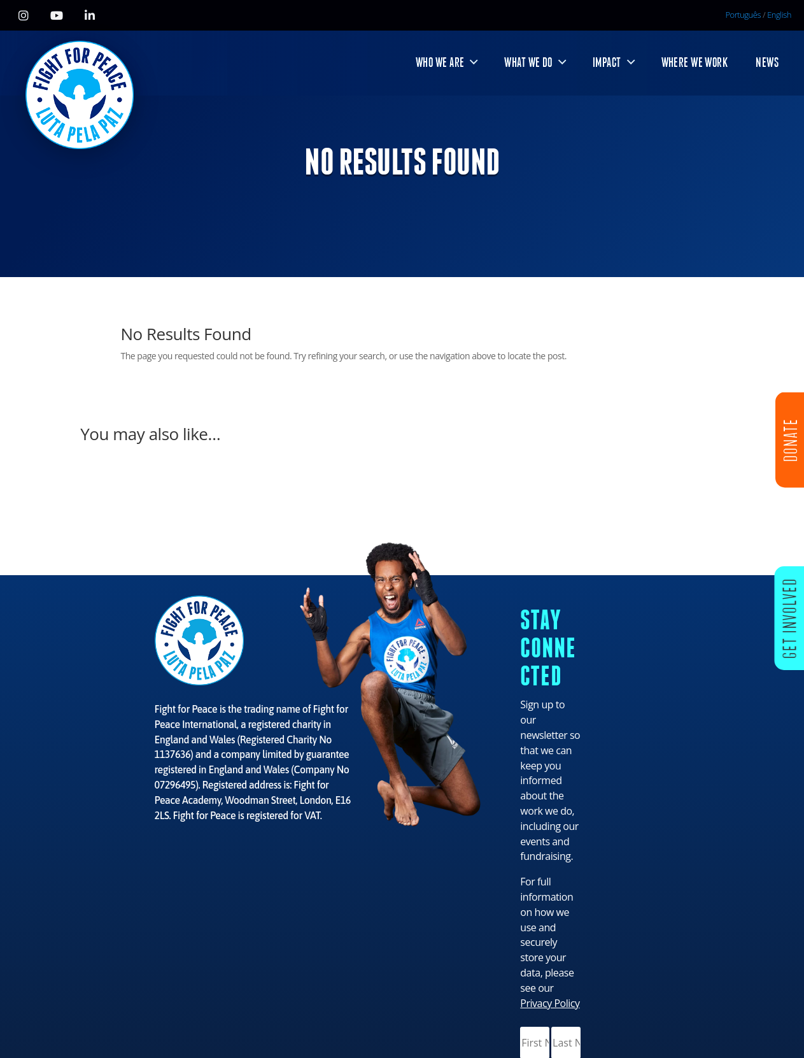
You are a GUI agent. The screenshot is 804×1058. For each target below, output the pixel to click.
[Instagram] (23, 15)
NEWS (767, 63)
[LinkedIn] (90, 15)
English (779, 14)
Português (744, 14)
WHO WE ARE (440, 63)
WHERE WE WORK (694, 63)
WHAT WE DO (528, 63)
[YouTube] (56, 15)
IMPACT (607, 63)
